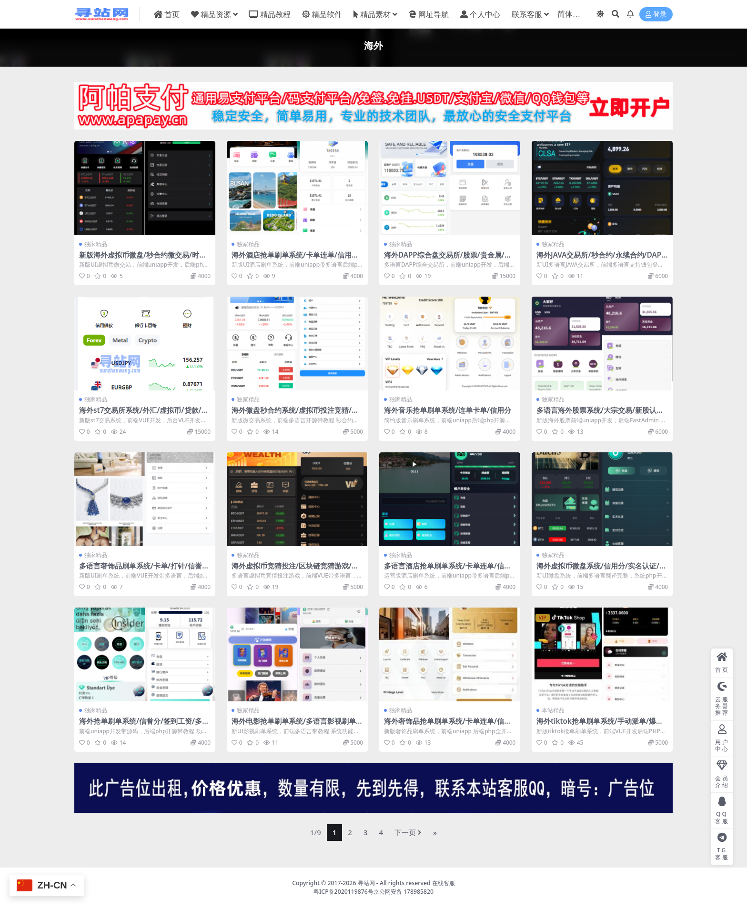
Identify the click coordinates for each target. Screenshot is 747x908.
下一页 (408, 832)
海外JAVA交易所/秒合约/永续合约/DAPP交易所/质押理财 (601, 259)
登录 (656, 14)
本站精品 (553, 710)
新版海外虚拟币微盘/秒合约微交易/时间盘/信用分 (142, 259)
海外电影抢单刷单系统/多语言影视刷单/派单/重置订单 (295, 725)
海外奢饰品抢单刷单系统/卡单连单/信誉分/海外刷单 (447, 725)
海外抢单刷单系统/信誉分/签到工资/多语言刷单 (144, 725)
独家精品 (95, 244)
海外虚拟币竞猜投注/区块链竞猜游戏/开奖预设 (295, 570)
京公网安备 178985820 (404, 892)
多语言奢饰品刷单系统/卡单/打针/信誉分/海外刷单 (140, 570)
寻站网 (366, 883)
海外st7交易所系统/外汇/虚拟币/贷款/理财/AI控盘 (144, 414)
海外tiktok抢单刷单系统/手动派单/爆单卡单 (599, 725)
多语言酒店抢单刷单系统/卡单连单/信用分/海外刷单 (447, 570)
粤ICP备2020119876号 (343, 892)
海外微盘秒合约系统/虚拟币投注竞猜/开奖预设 (295, 414)
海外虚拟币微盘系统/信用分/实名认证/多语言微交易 (601, 570)
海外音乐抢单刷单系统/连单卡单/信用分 (447, 410)
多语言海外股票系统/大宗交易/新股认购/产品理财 (601, 414)
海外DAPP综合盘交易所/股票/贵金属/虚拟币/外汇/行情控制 (448, 259)
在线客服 (443, 883)
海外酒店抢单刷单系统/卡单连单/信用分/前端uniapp (297, 259)
